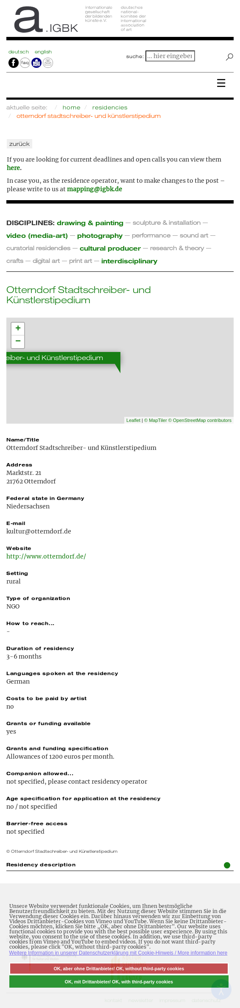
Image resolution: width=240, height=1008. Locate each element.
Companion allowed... (40, 773)
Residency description (118, 864)
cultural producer (110, 248)
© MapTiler (155, 420)
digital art (46, 260)
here (13, 168)
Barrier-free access (37, 823)
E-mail (15, 523)
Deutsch (19, 52)
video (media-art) (37, 235)
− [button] (18, 341)
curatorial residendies (38, 247)
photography (100, 235)
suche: (135, 56)
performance (151, 235)
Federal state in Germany (45, 498)
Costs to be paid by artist (46, 698)
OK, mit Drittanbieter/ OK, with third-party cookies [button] (119, 981)
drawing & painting (90, 222)
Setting (17, 573)
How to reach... (30, 623)
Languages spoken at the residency (62, 673)
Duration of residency (40, 648)
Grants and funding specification (57, 748)
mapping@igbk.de (94, 189)
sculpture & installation (167, 222)
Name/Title (22, 439)
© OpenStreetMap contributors (200, 420)
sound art (194, 235)
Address (19, 464)
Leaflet (133, 420)
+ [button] (18, 329)
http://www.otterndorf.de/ (46, 556)
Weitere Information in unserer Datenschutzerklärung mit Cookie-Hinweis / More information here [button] (118, 953)
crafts (14, 260)
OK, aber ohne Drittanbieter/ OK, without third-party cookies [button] (118, 968)
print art (80, 260)
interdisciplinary (129, 261)
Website (18, 548)
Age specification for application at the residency (83, 798)
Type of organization (38, 598)
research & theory (177, 247)
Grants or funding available (48, 723)
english (43, 52)
